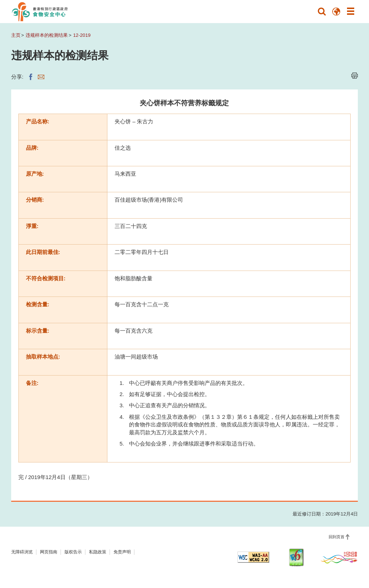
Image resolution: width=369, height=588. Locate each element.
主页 (16, 35)
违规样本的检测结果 (47, 35)
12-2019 (81, 35)
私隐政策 (97, 551)
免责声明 (122, 551)
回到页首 (336, 537)
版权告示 (73, 551)
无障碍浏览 (22, 551)
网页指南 (48, 551)
